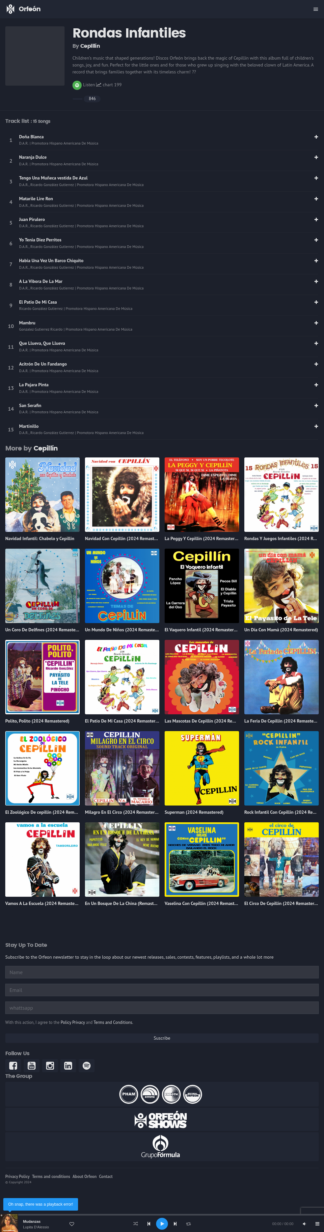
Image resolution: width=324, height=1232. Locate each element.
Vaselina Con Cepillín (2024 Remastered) (205, 903)
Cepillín (90, 46)
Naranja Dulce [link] (33, 157)
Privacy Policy (17, 1176)
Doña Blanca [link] (31, 137)
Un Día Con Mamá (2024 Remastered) (281, 630)
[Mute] (304, 1223)
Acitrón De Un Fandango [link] (43, 364)
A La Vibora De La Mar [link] (41, 281)
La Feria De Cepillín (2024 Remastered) (282, 721)
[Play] (162, 1224)
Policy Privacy (73, 1022)
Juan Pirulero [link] (32, 219)
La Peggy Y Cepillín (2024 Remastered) (203, 538)
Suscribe (162, 1038)
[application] (162, 1223)
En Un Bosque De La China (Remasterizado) (127, 903)
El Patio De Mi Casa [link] (38, 302)
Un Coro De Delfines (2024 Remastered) (44, 630)
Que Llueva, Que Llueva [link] (42, 343)
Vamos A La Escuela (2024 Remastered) (44, 903)
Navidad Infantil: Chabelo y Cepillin (39, 538)
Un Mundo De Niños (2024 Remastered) (124, 630)
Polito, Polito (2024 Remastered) (37, 721)
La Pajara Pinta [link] (34, 385)
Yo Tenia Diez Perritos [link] (40, 240)
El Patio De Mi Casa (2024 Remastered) (123, 721)
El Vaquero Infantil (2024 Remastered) (202, 630)
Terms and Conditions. (113, 1022)
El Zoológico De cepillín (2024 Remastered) (48, 812)
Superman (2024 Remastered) (194, 812)
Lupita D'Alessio (36, 1227)
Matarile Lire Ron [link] (36, 199)
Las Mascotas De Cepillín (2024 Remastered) (208, 721)
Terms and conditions (51, 1176)
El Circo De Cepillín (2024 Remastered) (282, 903)
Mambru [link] (27, 323)
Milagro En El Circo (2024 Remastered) (123, 812)
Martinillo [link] (29, 426)
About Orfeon (84, 1176)
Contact (106, 1176)
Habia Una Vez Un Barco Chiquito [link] (51, 260)
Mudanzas (31, 1221)
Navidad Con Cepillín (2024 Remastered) (125, 538)
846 (92, 98)
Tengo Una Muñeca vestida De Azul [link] (53, 178)
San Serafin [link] (30, 405)
